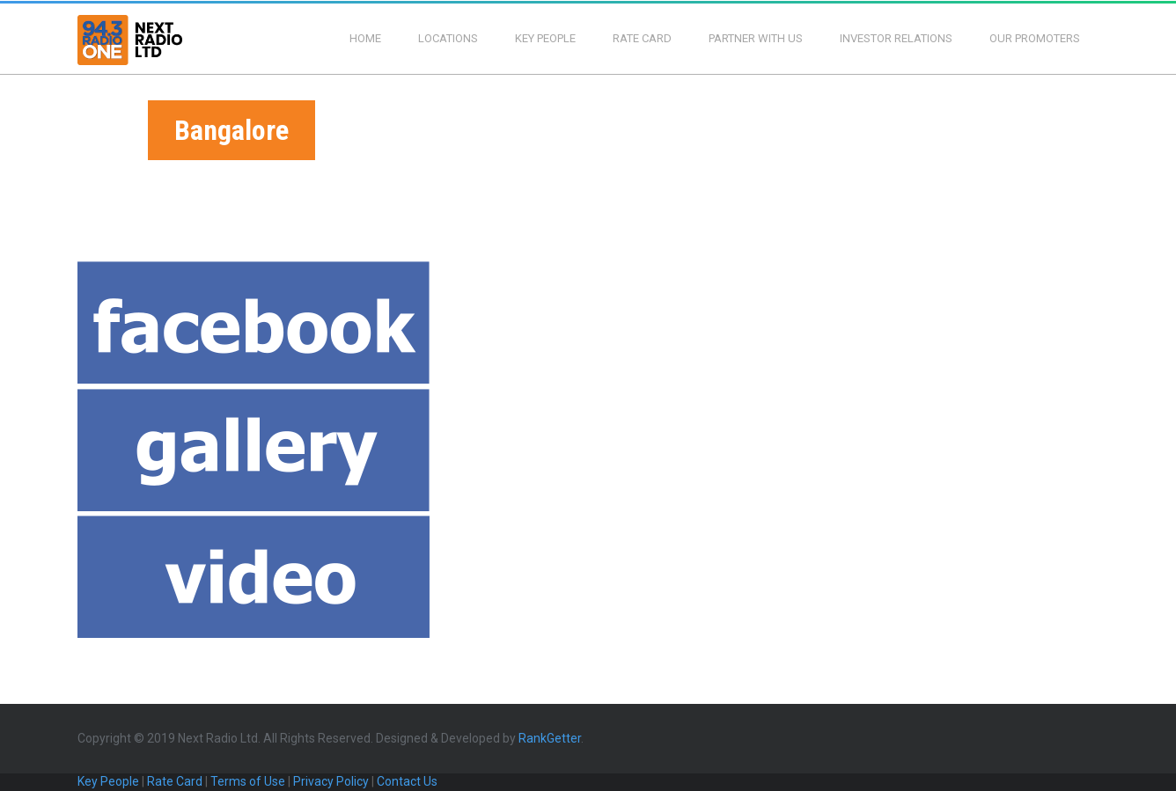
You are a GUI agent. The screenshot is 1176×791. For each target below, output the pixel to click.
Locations (448, 38)
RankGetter (549, 738)
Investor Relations (896, 38)
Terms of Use (247, 781)
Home (365, 38)
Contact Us (407, 781)
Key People (545, 38)
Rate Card (642, 38)
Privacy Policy (331, 781)
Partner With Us (756, 38)
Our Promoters (1034, 38)
